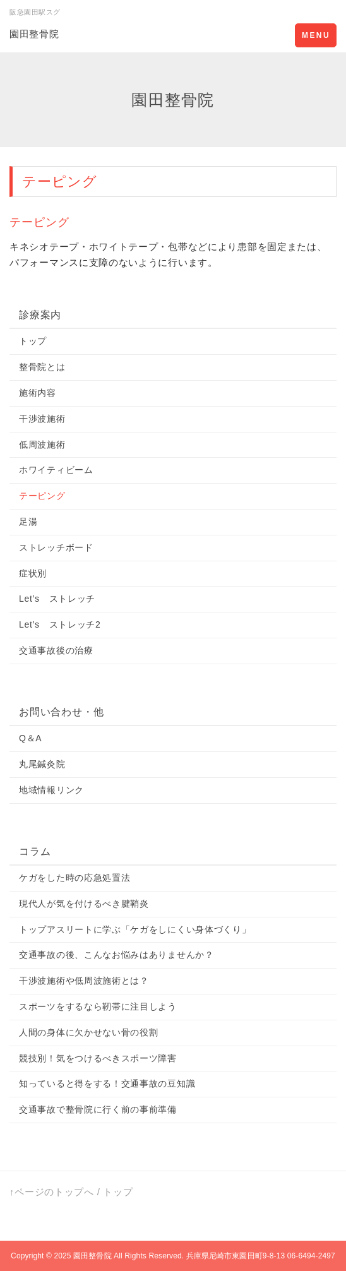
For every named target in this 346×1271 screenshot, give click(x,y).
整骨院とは (42, 367)
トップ (33, 341)
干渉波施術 (42, 419)
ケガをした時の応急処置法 (74, 878)
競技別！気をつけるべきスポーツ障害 (98, 1058)
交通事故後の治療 (56, 650)
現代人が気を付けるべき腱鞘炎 (84, 903)
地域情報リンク (51, 790)
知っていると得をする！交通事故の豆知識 (107, 1083)
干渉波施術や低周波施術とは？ (84, 981)
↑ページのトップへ (51, 1191)
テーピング (42, 496)
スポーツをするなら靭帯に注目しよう (98, 1006)
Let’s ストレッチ (57, 599)
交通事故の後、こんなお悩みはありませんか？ (116, 955)
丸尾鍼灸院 (42, 764)
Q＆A (30, 738)
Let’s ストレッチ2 (60, 624)
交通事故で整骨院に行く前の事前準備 (98, 1109)
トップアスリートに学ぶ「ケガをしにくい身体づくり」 (135, 929)
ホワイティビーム (56, 470)
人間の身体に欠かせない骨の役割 (88, 1032)
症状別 (33, 573)
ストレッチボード (56, 547)
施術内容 (37, 393)
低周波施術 (42, 444)
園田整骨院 (34, 33)
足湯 (28, 521)
